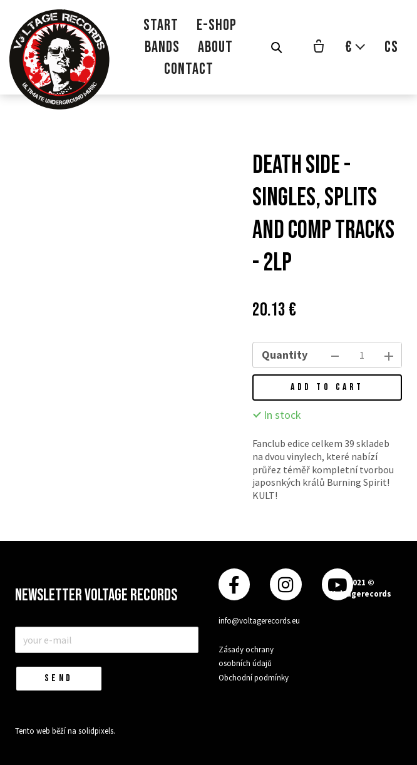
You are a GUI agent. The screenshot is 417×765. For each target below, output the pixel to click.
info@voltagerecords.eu (259, 620)
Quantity (284, 354)
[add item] (388, 354)
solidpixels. (96, 731)
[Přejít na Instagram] (285, 584)
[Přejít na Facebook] (234, 584)
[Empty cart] (319, 47)
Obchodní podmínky (254, 677)
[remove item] (335, 354)
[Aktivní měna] (356, 47)
